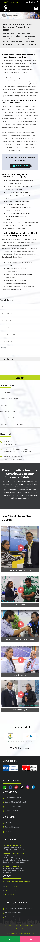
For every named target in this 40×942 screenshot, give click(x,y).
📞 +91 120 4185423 (10, 894)
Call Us (12, 2)
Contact (23, 929)
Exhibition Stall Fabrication (10, 411)
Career (25, 926)
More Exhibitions (10, 917)
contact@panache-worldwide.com (17, 452)
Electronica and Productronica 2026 (17, 908)
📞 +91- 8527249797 (10, 886)
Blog (15, 929)
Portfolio (18, 926)
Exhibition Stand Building (9, 418)
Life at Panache (10, 823)
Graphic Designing (10, 810)
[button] (8, 742)
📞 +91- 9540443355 (10, 890)
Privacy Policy (12, 933)
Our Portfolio (9, 831)
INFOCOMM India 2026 (12, 912)
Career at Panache (11, 827)
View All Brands (20, 748)
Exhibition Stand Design (9, 399)
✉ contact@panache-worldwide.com (17, 882)
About (11, 926)
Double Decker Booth (12, 806)
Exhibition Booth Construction (11, 424)
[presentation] (16, 367)
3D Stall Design (5, 392)
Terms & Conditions (26, 933)
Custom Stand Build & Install (14, 802)
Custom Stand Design (12, 798)
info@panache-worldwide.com (16, 449)
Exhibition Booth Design (9, 405)
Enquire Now (20, 166)
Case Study (33, 926)
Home (5, 926)
